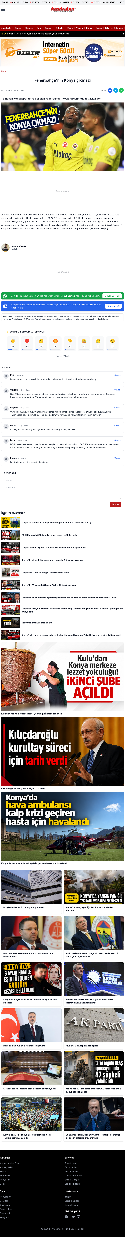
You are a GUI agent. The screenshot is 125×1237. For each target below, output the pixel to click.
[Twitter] (73, 1217)
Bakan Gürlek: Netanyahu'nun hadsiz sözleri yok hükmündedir (35, 33)
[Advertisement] (62, 191)
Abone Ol (113, 306)
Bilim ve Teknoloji (114, 28)
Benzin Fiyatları (72, 1184)
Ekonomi (29, 28)
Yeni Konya (5, 1176)
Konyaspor (5, 1197)
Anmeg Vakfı (6, 1167)
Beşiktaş (4, 1201)
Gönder (115, 504)
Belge (2, 1184)
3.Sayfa (59, 28)
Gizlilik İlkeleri (71, 1205)
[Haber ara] (123, 33)
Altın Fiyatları (71, 1172)
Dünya (89, 28)
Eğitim (70, 28)
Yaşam (79, 28)
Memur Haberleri (73, 1176)
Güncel (18, 28)
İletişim (68, 1197)
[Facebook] (66, 1217)
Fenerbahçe (6, 1209)
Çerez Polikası (72, 1201)
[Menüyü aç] (3, 9)
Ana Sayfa (6, 28)
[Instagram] (78, 1217)
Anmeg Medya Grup (10, 1163)
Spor (39, 28)
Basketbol (5, 1213)
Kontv (3, 1172)
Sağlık (99, 28)
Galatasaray (6, 1205)
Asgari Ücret (71, 1163)
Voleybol (4, 1217)
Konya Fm (5, 1180)
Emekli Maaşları (72, 1180)
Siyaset (48, 28)
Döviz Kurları (71, 1167)
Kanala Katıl (112, 296)
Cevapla (118, 375)
